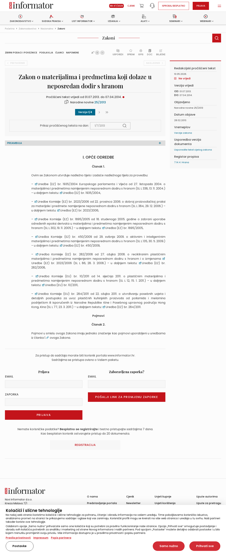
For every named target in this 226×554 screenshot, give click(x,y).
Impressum (40, 538)
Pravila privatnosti (18, 538)
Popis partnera (61, 538)
